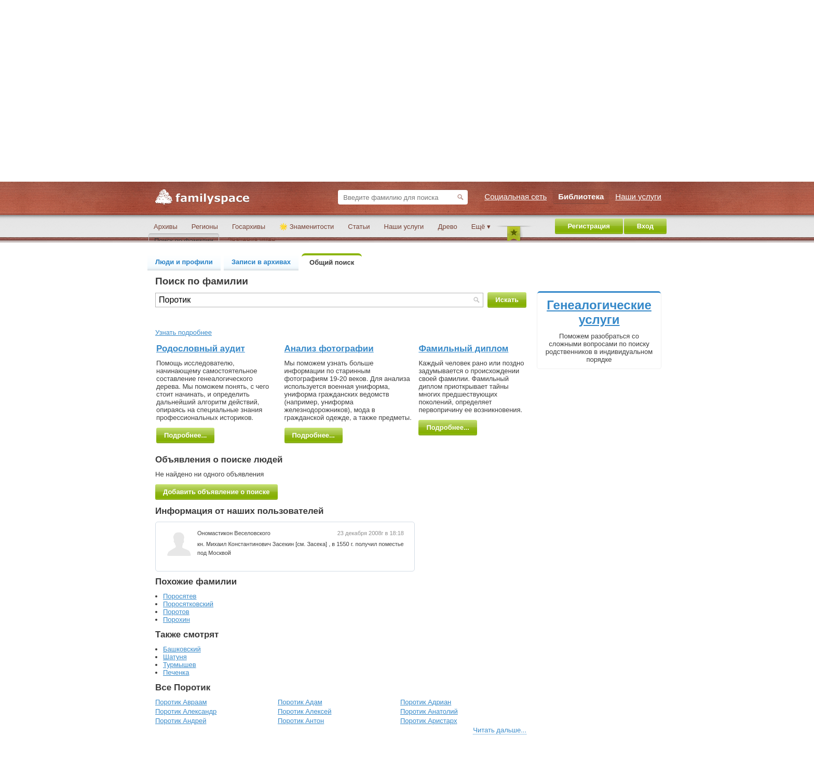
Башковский (182, 649)
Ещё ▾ (481, 226)
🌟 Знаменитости (306, 226)
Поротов (176, 612)
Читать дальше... (499, 730)
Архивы (166, 226)
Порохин (176, 619)
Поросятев (180, 596)
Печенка (176, 672)
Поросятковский (188, 604)
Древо (447, 226)
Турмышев (179, 665)
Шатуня (175, 657)
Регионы (205, 226)
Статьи (359, 226)
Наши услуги (404, 226)
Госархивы (248, 226)
